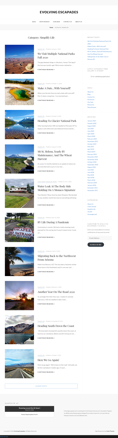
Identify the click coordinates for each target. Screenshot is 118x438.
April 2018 (90, 177)
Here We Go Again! (48, 360)
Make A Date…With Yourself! (54, 88)
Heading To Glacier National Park (57, 120)
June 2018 (90, 172)
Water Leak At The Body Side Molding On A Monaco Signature (56, 188)
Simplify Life (41, 49)
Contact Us (67, 21)
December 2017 (92, 188)
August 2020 (91, 126)
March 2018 (91, 180)
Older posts (41, 386)
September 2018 (92, 165)
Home (51, 27)
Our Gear (56, 21)
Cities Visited (41, 181)
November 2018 (92, 159)
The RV (55, 181)
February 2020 (92, 139)
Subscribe (96, 245)
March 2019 (91, 152)
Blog (34, 21)
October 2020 (91, 123)
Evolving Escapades (59, 12)
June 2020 (90, 131)
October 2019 (91, 144)
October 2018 (91, 162)
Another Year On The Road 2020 (56, 292)
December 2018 (92, 157)
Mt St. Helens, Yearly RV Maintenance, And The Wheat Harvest (55, 155)
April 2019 (90, 149)
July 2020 (90, 128)
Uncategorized (92, 214)
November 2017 (92, 190)
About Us (78, 21)
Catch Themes (110, 431)
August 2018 (91, 167)
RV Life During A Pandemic (53, 222)
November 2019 (92, 141)
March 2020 (91, 136)
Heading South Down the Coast (56, 326)
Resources (90, 105)
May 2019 (90, 146)
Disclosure (90, 99)
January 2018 (91, 185)
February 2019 (92, 154)
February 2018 (92, 183)
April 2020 (90, 134)
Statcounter (4, 437)
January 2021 (91, 121)
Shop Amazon (44, 21)
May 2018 (90, 175)
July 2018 (90, 170)
